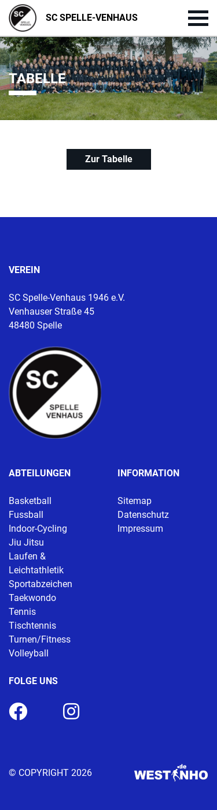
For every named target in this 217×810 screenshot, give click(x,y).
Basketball (30, 500)
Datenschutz (143, 514)
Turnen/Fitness (40, 639)
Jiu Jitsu (26, 542)
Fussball (26, 514)
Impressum (140, 528)
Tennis (22, 611)
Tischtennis (32, 625)
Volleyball (29, 653)
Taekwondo (32, 597)
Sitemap (134, 500)
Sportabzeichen (40, 583)
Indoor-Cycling (38, 528)
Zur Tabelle (109, 159)
